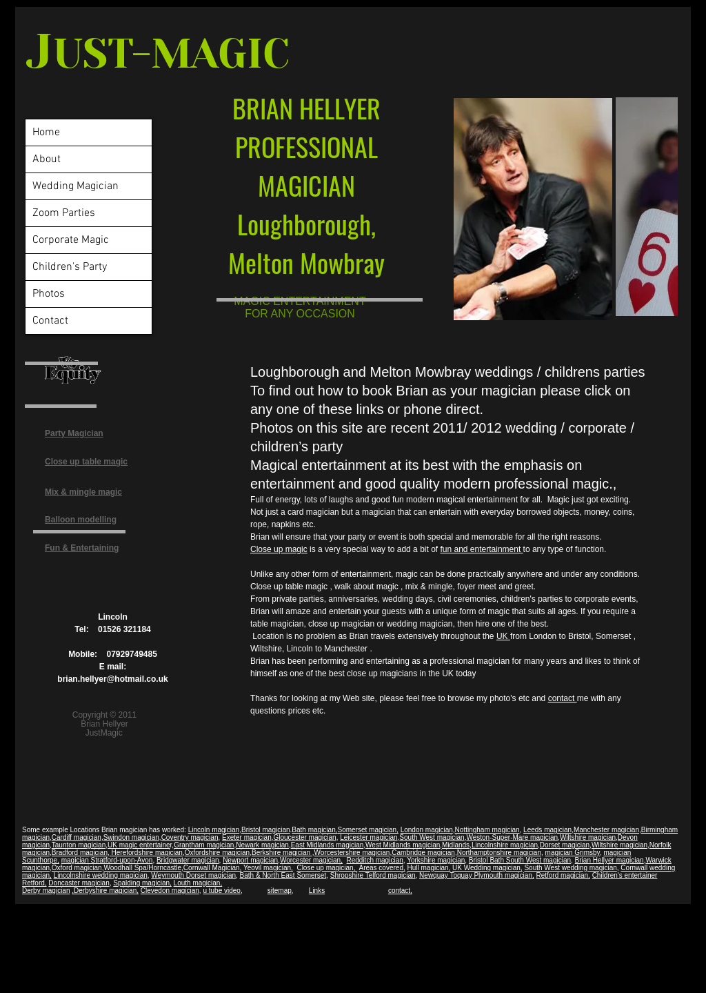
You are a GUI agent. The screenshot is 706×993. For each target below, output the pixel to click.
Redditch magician (374, 860)
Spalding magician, (142, 883)
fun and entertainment (481, 549)
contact (562, 698)
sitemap (280, 890)
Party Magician (74, 433)
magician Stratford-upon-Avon (107, 860)
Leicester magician (368, 837)
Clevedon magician (170, 890)
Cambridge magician (423, 852)
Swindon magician (131, 837)
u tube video (222, 890)
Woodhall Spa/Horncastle (142, 868)
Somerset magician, (368, 830)
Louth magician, (198, 883)
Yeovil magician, (268, 868)
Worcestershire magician (352, 852)
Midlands (456, 845)
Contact (50, 321)
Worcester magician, (311, 860)
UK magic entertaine (139, 845)
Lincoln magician (214, 830)
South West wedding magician (570, 868)
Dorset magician (564, 845)
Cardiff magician (76, 837)
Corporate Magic (70, 240)
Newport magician (250, 860)
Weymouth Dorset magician (193, 875)
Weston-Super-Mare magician (512, 837)
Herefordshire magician (146, 852)
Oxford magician (77, 868)
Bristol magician (265, 830)
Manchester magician (606, 830)
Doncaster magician (78, 883)
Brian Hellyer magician (609, 860)
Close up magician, (326, 868)
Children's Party (69, 267)
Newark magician (262, 845)
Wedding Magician (75, 186)
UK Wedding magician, (487, 868)
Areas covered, (382, 868)
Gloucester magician (304, 837)
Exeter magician (247, 837)
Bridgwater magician (188, 860)
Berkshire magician (282, 852)
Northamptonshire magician (499, 852)
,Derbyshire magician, (105, 890)
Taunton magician (78, 845)
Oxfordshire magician (217, 852)
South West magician (431, 837)
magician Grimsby (572, 852)
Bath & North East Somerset (283, 875)
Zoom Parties (63, 213)
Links (317, 890)
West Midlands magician (402, 845)
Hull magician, (429, 868)
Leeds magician (547, 830)
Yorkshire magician (436, 860)
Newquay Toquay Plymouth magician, (476, 875)
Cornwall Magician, (212, 868)
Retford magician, (562, 875)
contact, (400, 890)
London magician (427, 830)
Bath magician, (314, 830)
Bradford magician (80, 852)
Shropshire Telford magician (373, 875)
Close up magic (278, 549)
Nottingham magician (487, 830)
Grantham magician (204, 845)
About (46, 159)
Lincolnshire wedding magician (101, 875)
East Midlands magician (327, 845)
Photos (48, 294)
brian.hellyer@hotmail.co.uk (112, 679)
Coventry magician (190, 837)
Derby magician (46, 890)
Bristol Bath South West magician (520, 860)
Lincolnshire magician (505, 845)
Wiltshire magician (588, 837)
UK (503, 636)
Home (46, 132)
